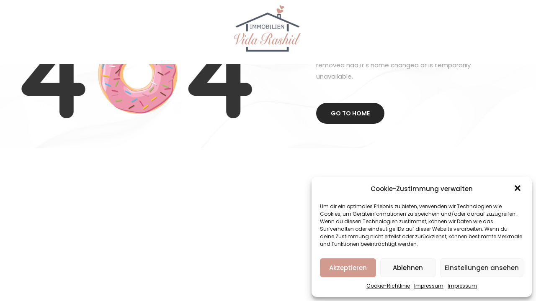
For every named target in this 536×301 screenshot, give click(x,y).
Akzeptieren (348, 267)
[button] (518, 189)
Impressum (428, 285)
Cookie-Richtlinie (388, 285)
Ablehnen (408, 267)
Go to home (350, 113)
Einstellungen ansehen (482, 267)
